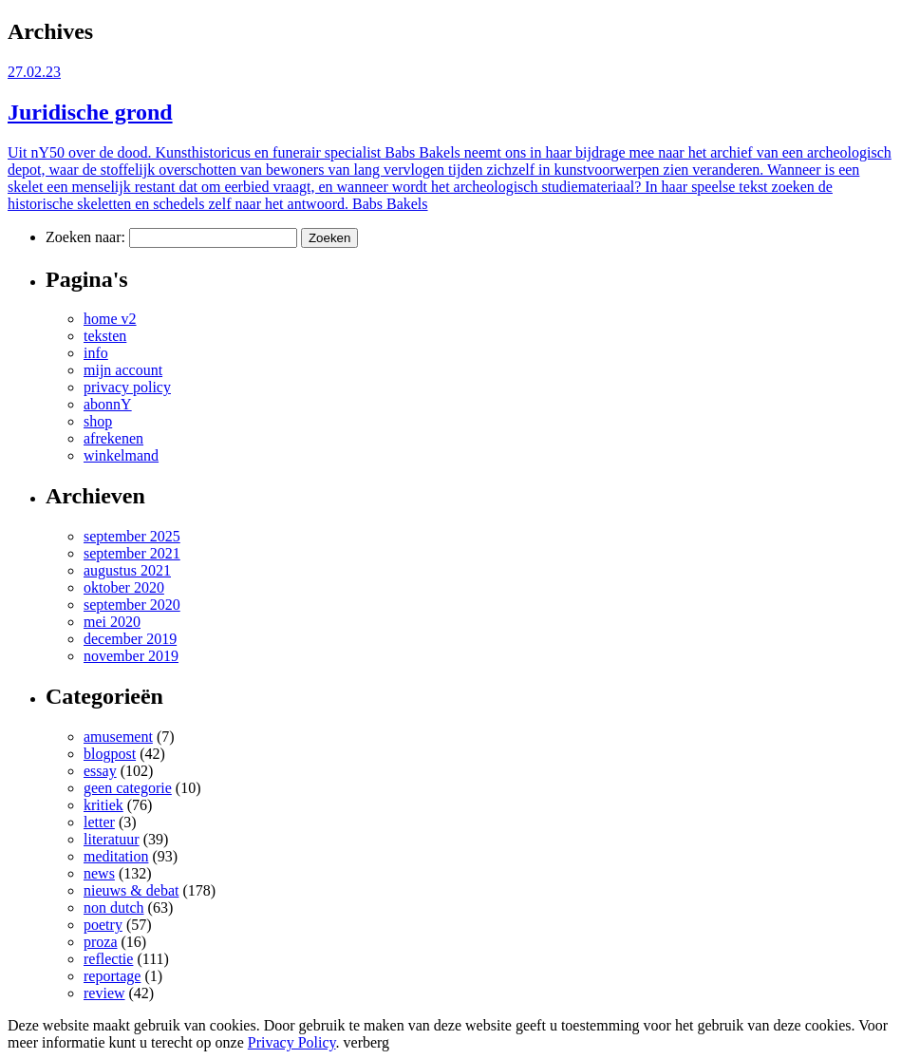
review (104, 993)
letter (99, 822)
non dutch (114, 907)
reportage (112, 976)
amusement (118, 736)
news (99, 873)
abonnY (108, 404)
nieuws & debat (131, 890)
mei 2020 (112, 622)
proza (101, 942)
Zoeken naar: (85, 237)
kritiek (103, 805)
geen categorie (128, 788)
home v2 (110, 319)
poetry (103, 925)
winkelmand (121, 455)
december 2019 (130, 639)
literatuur (112, 839)
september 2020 (132, 604)
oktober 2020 (124, 587)
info (96, 353)
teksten (105, 336)
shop (98, 421)
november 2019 (131, 656)
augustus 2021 (127, 570)
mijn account (123, 370)
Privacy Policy (292, 1042)
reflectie (108, 959)
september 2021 (132, 553)
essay (100, 771)
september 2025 (132, 536)
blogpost (110, 754)
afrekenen (113, 438)
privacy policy (127, 387)
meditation (116, 856)
